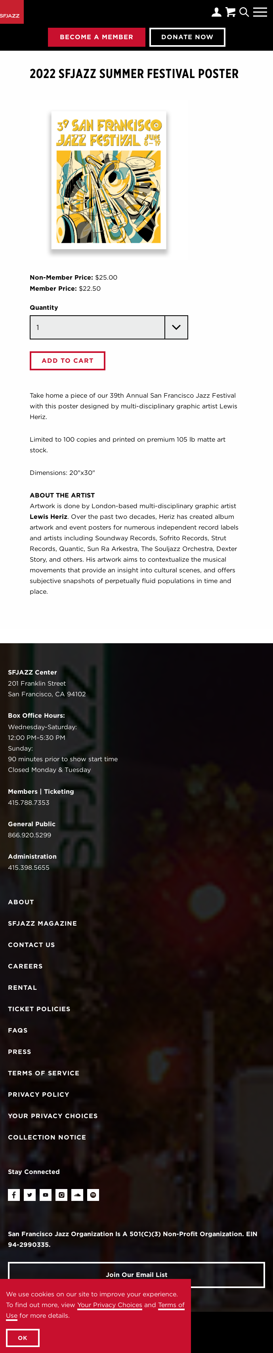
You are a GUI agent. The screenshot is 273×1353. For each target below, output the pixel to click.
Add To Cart (68, 360)
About (21, 902)
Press (19, 1052)
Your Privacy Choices (109, 1305)
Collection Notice (47, 1137)
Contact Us (31, 945)
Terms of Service (44, 1073)
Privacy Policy (38, 1094)
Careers (25, 966)
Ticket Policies (39, 1009)
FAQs (18, 1030)
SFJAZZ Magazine (42, 923)
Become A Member (97, 37)
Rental (22, 987)
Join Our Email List (137, 1275)
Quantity (44, 307)
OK (23, 1337)
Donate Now (187, 37)
